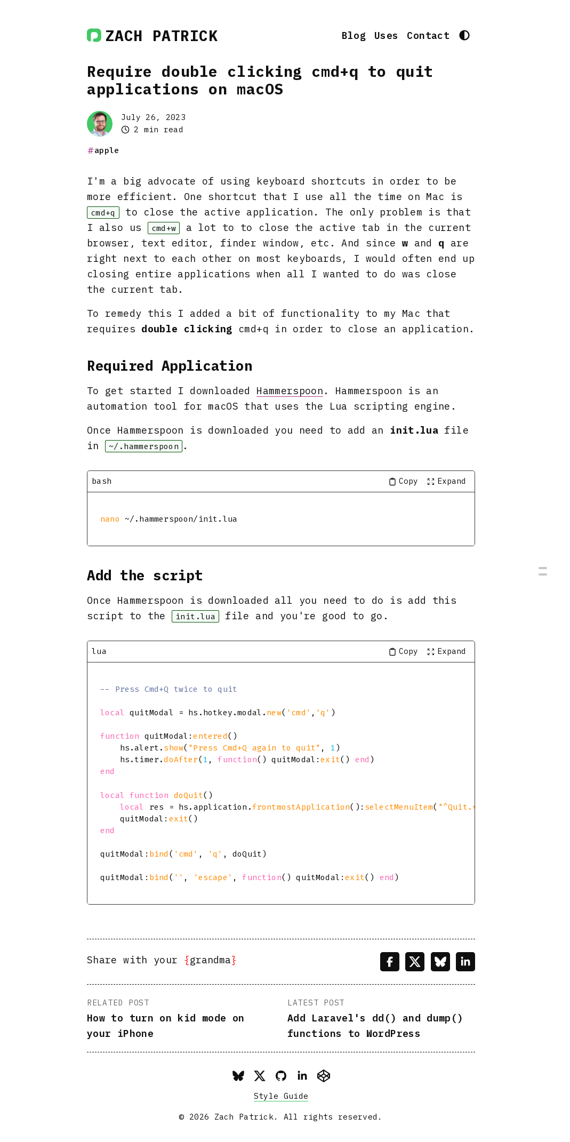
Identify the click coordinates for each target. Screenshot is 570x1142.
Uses (386, 35)
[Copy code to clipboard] (403, 481)
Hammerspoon (289, 390)
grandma (210, 959)
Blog (354, 35)
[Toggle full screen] (446, 481)
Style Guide (281, 1096)
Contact (428, 35)
